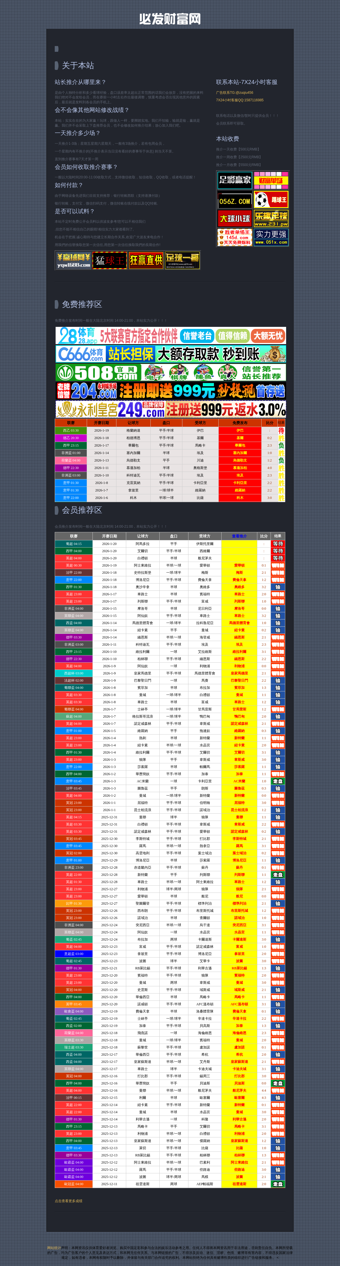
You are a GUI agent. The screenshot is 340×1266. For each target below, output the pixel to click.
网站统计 (54, 1248)
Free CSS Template (170, 19)
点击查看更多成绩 (68, 1201)
